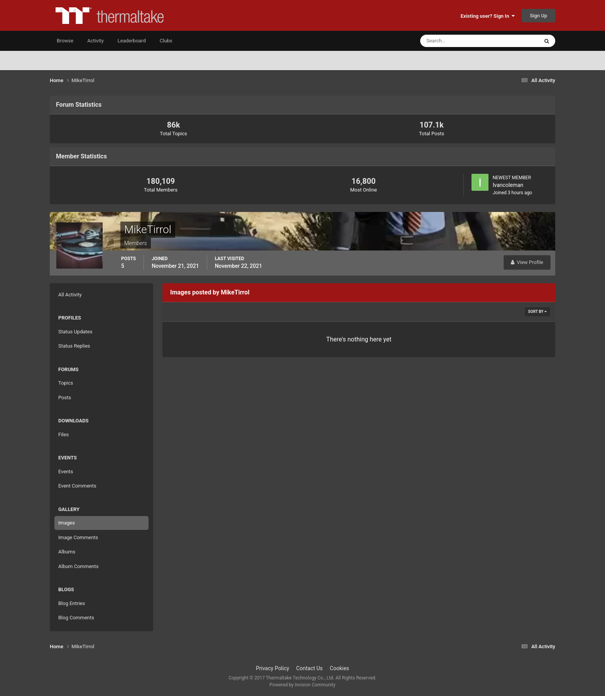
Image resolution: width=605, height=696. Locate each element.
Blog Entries (71, 603)
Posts (64, 397)
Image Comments (78, 537)
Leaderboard (132, 41)
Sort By (537, 311)
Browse (65, 41)
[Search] (456, 41)
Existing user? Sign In (488, 16)
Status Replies (74, 346)
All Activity (70, 295)
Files (63, 434)
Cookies (339, 668)
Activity (95, 41)
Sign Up (538, 15)
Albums (66, 552)
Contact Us (309, 668)
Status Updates (75, 332)
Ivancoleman (508, 185)
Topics (65, 383)
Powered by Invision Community (303, 685)
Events (65, 471)
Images (66, 523)
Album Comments (78, 566)
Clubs (166, 41)
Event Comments (77, 486)
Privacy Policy (272, 668)
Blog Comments (76, 617)
